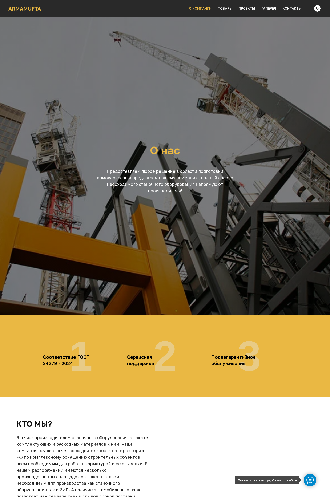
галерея (268, 8)
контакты (292, 8)
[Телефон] (317, 8)
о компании (200, 8)
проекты (247, 8)
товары (225, 8)
